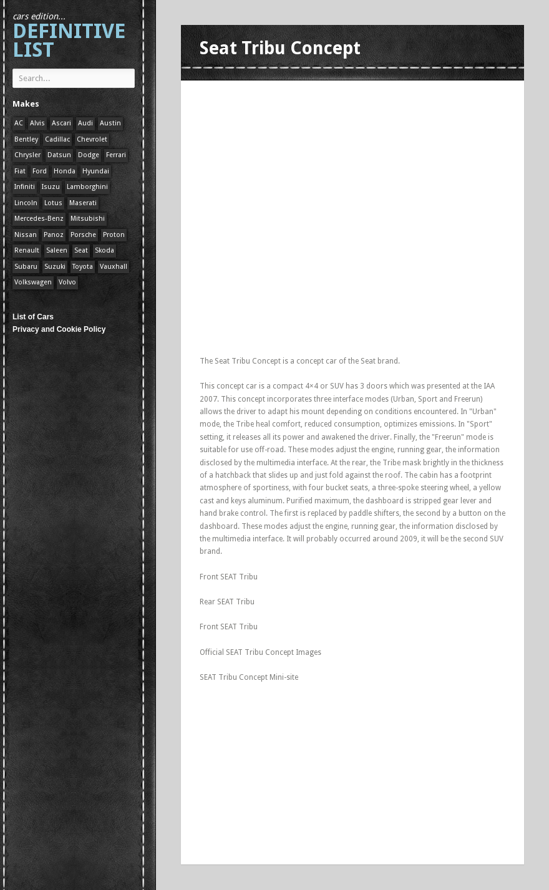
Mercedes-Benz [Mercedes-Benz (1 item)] (39, 219)
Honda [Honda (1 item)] (64, 171)
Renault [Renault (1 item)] (26, 250)
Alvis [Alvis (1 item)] (37, 123)
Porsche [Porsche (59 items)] (83, 235)
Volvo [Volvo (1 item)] (67, 282)
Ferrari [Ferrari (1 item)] (116, 155)
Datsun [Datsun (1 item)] (59, 155)
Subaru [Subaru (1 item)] (25, 267)
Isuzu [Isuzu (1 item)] (51, 187)
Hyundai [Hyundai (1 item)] (95, 171)
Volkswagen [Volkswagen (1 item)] (33, 282)
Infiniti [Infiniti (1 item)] (24, 187)
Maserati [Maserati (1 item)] (83, 203)
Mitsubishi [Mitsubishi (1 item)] (87, 219)
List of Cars (33, 316)
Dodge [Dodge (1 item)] (88, 155)
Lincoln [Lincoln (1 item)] (25, 203)
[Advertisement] (346, 177)
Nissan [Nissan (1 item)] (25, 235)
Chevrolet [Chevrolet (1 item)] (92, 139)
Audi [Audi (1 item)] (85, 123)
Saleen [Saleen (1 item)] (56, 250)
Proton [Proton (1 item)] (114, 235)
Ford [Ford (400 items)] (39, 171)
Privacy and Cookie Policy (58, 329)
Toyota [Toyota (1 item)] (82, 267)
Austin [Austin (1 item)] (110, 123)
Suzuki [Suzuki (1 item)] (55, 267)
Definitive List (68, 36)
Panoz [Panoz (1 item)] (54, 235)
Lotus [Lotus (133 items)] (53, 203)
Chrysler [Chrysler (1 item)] (27, 155)
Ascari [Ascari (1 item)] (61, 123)
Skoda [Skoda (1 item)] (104, 250)
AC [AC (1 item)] (18, 123)
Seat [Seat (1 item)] (81, 250)
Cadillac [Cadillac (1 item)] (57, 139)
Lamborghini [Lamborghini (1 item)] (87, 187)
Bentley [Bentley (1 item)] (26, 139)
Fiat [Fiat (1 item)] (20, 171)
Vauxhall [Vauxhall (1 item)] (113, 267)
